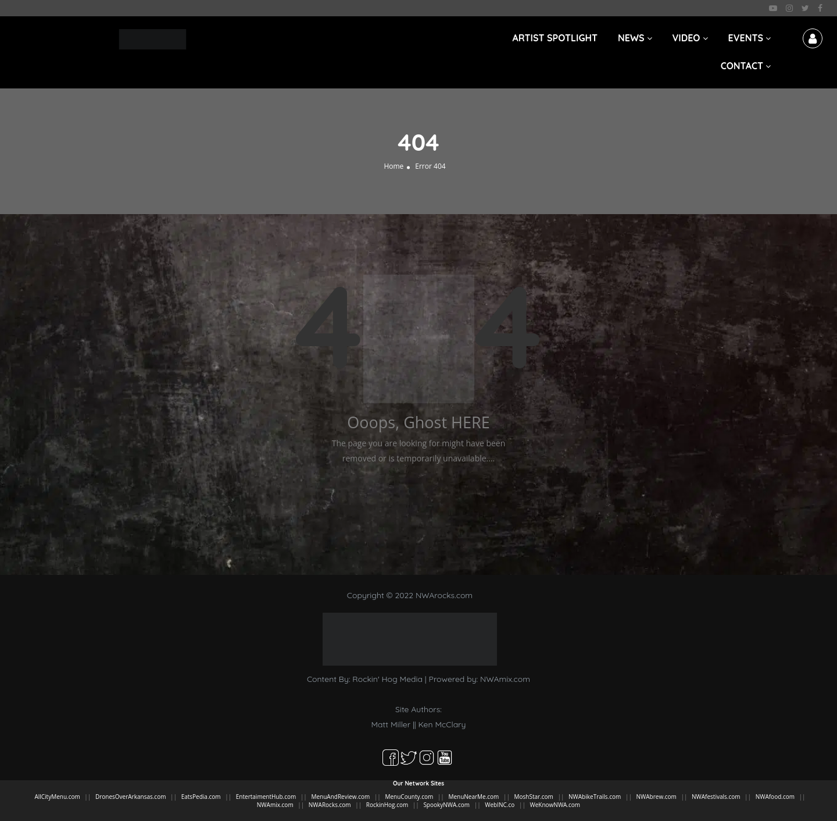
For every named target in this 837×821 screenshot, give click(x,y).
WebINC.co (499, 805)
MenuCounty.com (409, 796)
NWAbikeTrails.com (594, 796)
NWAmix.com (505, 679)
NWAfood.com (775, 796)
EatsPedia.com (201, 796)
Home (393, 166)
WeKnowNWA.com (555, 805)
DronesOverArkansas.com (130, 796)
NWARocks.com (330, 805)
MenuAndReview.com (340, 796)
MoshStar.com (533, 796)
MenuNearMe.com (473, 796)
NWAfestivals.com (716, 796)
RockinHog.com (387, 805)
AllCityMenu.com (57, 796)
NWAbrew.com (656, 796)
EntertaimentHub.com (266, 796)
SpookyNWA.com (446, 805)
